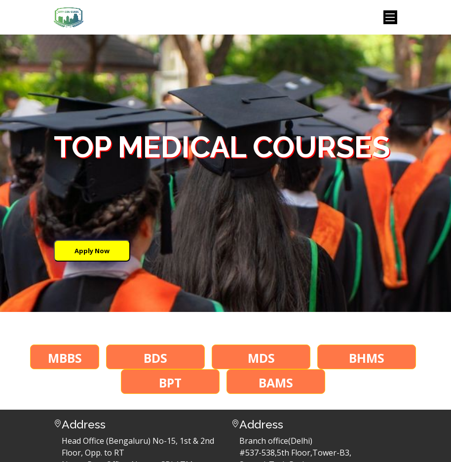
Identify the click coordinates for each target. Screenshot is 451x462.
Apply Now (92, 250)
